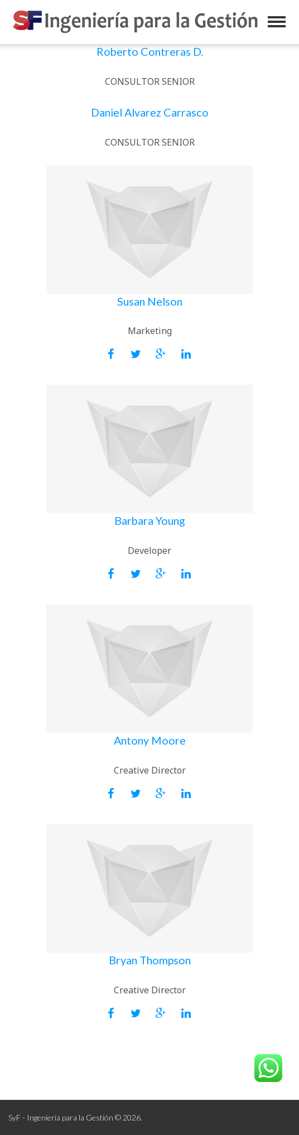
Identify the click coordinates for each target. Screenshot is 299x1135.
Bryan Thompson (150, 960)
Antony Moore (150, 740)
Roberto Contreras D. (150, 51)
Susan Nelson (149, 301)
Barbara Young (149, 520)
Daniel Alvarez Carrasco (150, 112)
